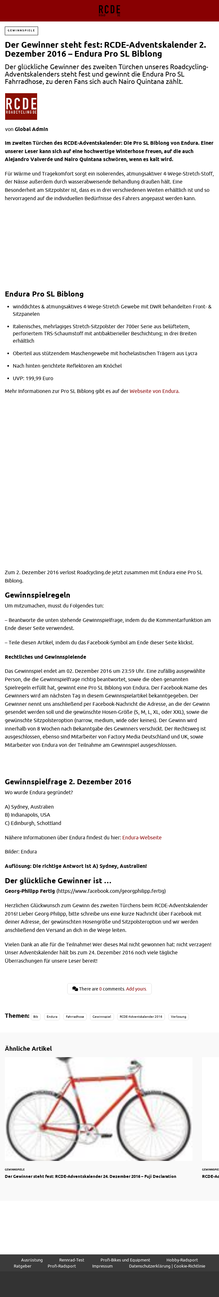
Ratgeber (22, 1266)
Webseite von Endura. (155, 391)
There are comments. (109, 988)
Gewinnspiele (21, 30)
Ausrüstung (32, 1260)
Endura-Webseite (142, 837)
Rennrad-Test (71, 1260)
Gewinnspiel (102, 1016)
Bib (35, 1016)
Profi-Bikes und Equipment (125, 1260)
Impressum (102, 1266)
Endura (52, 1016)
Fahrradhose (75, 1016)
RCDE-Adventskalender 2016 (141, 1016)
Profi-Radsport (62, 1266)
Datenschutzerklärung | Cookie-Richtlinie (167, 1266)
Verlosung (178, 1016)
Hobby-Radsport (182, 1260)
